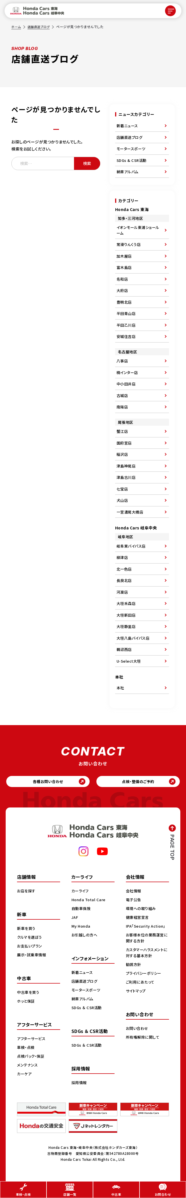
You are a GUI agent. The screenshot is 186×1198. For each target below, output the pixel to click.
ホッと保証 (26, 1002)
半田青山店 (126, 313)
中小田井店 (126, 384)
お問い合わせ (138, 1035)
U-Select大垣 (129, 661)
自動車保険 (81, 910)
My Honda (81, 927)
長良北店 (124, 580)
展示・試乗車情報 (32, 956)
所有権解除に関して (144, 1044)
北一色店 (124, 569)
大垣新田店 (126, 615)
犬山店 (122, 500)
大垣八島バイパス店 (133, 638)
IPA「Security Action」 (139, 930)
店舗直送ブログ (40, 26)
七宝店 (122, 489)
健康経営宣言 (138, 918)
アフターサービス (32, 1040)
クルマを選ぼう (30, 938)
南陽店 (122, 407)
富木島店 (124, 267)
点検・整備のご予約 (138, 782)
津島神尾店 (126, 466)
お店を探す (27, 892)
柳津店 (122, 557)
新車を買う (27, 929)
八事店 (122, 361)
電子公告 (134, 901)
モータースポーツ (131, 148)
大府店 (122, 290)
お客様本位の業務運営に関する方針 (146, 945)
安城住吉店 (126, 336)
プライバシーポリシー (145, 980)
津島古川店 (126, 477)
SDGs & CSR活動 (132, 160)
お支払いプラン (30, 947)
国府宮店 (124, 443)
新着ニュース (127, 125)
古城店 (122, 395)
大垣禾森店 (126, 603)
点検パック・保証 (31, 1057)
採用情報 (79, 1084)
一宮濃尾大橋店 (130, 512)
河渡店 (122, 592)
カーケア (25, 1075)
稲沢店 (122, 454)
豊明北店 (124, 302)
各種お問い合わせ (48, 782)
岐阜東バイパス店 (131, 546)
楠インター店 (127, 372)
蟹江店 (122, 431)
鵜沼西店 (124, 649)
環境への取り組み (142, 910)
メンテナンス (28, 1066)
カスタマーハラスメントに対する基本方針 (146, 960)
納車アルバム (127, 171)
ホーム (16, 26)
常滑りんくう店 (129, 244)
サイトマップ (136, 998)
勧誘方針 (134, 971)
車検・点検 (26, 1048)
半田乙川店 (126, 325)
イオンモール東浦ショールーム (138, 230)
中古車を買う (29, 993)
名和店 (122, 279)
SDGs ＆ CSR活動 (87, 1009)
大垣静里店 (126, 626)
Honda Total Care (89, 901)
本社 (120, 687)
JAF (75, 918)
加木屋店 (124, 256)
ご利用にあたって (141, 989)
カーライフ (80, 892)
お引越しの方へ (85, 936)
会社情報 (134, 892)
